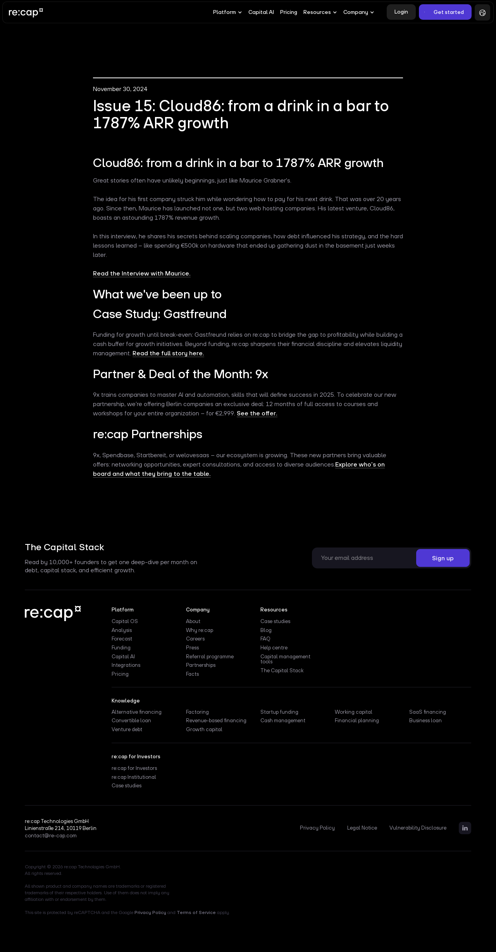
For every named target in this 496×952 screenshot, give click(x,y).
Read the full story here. (168, 352)
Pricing (288, 12)
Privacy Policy (317, 828)
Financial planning (357, 720)
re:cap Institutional (134, 777)
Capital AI (261, 12)
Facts (192, 674)
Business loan (425, 720)
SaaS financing (427, 712)
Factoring (197, 712)
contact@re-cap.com (51, 835)
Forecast (122, 639)
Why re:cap (199, 630)
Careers (195, 639)
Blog (266, 630)
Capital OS (125, 621)
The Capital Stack (281, 670)
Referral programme (210, 656)
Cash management (282, 720)
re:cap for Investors (134, 768)
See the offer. (257, 413)
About (193, 621)
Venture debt (127, 729)
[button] (227, 12)
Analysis (122, 630)
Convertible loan (131, 720)
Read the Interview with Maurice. (142, 273)
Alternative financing (137, 712)
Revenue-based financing (216, 720)
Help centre (274, 648)
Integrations (126, 665)
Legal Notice (362, 828)
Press (192, 648)
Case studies (275, 621)
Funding (121, 648)
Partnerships (200, 665)
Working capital (353, 712)
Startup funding (279, 712)
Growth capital (204, 729)
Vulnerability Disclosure (417, 828)
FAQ (265, 639)
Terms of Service (196, 912)
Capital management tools (285, 659)
